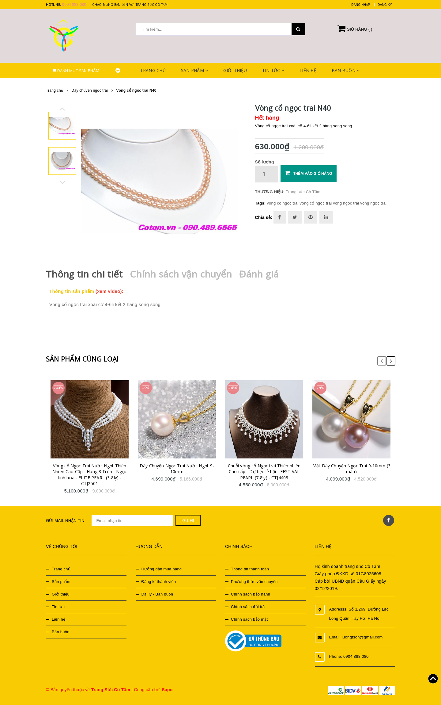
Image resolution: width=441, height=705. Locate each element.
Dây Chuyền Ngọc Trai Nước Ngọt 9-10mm (177, 469)
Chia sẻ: (264, 217)
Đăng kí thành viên (158, 581)
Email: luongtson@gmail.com (356, 637)
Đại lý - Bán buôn (157, 594)
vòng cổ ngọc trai (316, 203)
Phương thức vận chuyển (254, 581)
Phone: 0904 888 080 (349, 656)
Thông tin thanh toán (250, 569)
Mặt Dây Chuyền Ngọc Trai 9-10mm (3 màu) (351, 469)
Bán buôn (346, 70)
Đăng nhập (360, 4)
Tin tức (273, 70)
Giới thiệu (235, 70)
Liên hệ (308, 70)
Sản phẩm (194, 70)
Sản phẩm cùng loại (82, 358)
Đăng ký (385, 4)
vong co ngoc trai (282, 203)
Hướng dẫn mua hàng (161, 569)
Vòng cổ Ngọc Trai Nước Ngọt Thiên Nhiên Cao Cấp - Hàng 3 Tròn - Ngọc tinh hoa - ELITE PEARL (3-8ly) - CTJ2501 (89, 475)
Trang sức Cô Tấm (303, 192)
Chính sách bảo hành (250, 594)
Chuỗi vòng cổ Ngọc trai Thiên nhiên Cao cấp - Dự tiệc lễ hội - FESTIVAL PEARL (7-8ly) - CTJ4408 (264, 472)
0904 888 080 (74, 4)
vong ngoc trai (346, 203)
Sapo (167, 689)
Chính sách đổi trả (248, 606)
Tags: (261, 203)
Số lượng (264, 161)
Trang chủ (153, 70)
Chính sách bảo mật (249, 619)
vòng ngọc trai (373, 203)
